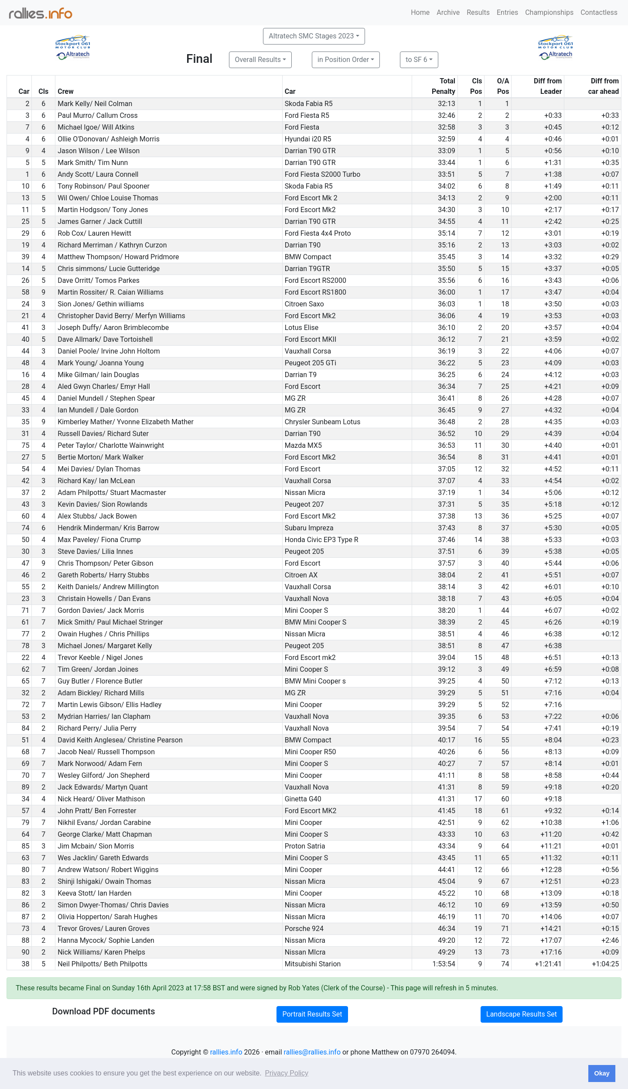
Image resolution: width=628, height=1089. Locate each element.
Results (478, 12)
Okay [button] (601, 1073)
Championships (549, 12)
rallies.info (226, 1052)
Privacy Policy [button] (286, 1073)
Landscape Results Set (521, 1014)
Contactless (599, 12)
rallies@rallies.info (312, 1052)
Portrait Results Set (312, 1014)
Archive (448, 12)
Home (420, 12)
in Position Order (343, 59)
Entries (507, 12)
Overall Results (258, 59)
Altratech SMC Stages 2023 (311, 36)
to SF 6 (416, 59)
